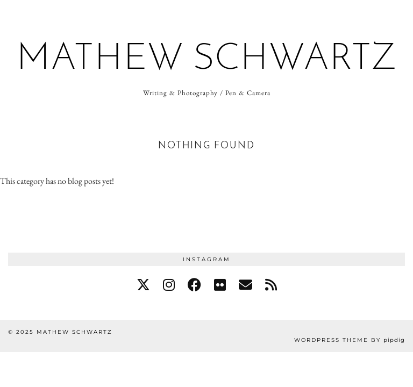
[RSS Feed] (271, 284)
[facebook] (194, 284)
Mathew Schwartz (207, 59)
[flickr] (220, 284)
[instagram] (169, 284)
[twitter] (143, 284)
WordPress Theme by (349, 339)
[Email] (245, 284)
